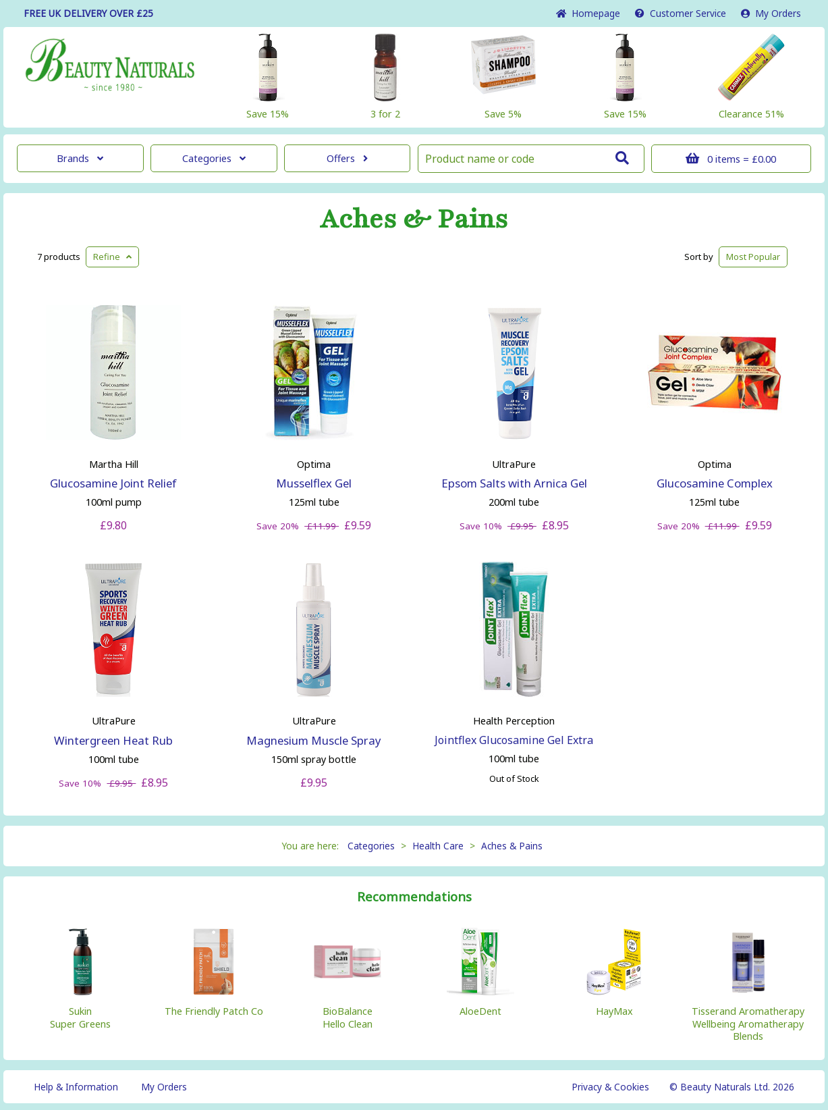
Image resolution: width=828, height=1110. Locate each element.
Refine (112, 256)
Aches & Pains (414, 219)
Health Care (438, 845)
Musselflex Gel (314, 483)
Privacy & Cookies (610, 1086)
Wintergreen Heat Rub (113, 740)
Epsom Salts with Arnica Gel (514, 483)
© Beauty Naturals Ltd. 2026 (731, 1086)
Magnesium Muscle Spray (313, 740)
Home (588, 13)
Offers (347, 158)
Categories (214, 158)
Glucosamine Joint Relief (113, 483)
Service (680, 13)
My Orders (771, 13)
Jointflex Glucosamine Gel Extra (514, 740)
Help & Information (76, 1086)
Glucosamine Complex (715, 483)
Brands (80, 158)
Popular (753, 256)
